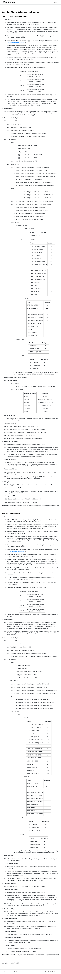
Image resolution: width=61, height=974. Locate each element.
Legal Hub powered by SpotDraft (11, 971)
